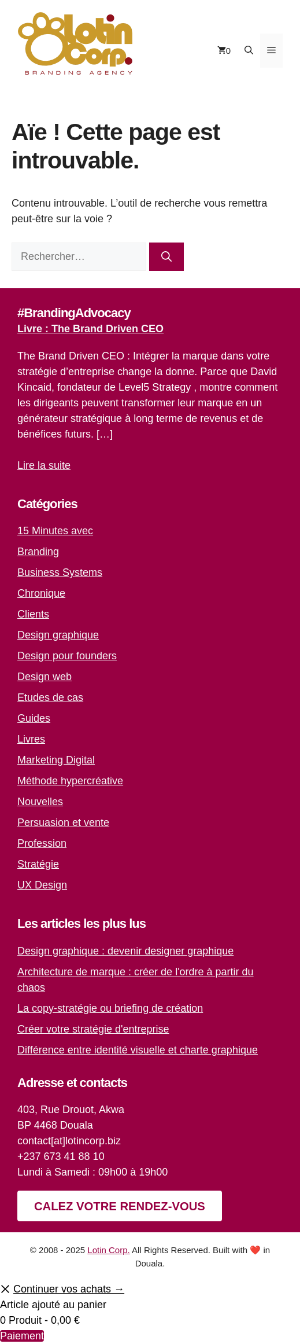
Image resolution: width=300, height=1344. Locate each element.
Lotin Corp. (108, 1250)
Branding (38, 551)
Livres (31, 739)
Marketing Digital (56, 760)
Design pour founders (67, 656)
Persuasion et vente (63, 822)
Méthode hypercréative (70, 781)
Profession (41, 843)
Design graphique (58, 635)
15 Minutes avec (55, 531)
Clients (33, 614)
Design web (44, 676)
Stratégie (38, 864)
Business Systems (59, 572)
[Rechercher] (166, 257)
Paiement (22, 1336)
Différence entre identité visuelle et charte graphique (137, 1050)
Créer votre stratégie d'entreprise (93, 1029)
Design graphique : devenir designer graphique (125, 951)
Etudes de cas (50, 697)
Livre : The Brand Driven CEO (90, 329)
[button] (249, 51)
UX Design (42, 885)
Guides (33, 718)
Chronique (41, 593)
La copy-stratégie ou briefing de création (110, 1008)
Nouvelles (40, 801)
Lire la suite (44, 465)
